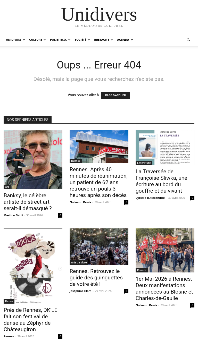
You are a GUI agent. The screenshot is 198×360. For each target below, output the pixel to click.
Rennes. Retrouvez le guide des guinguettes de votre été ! (96, 277)
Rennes (75, 160)
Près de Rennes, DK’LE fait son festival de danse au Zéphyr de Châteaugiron (30, 319)
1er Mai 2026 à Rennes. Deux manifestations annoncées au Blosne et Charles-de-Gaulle (164, 288)
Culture (37, 39)
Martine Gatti (13, 215)
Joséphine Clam (80, 291)
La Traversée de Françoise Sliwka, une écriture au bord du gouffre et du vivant (161, 181)
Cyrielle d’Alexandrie (150, 198)
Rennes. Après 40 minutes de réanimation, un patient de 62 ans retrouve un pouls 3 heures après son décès (99, 182)
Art (7, 186)
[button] (188, 39)
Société (82, 39)
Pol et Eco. (60, 39)
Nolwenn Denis (80, 202)
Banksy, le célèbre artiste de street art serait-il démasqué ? (28, 201)
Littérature (144, 163)
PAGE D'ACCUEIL (116, 95)
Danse (9, 301)
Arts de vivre (79, 262)
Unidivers (15, 39)
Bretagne (103, 39)
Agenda (125, 39)
